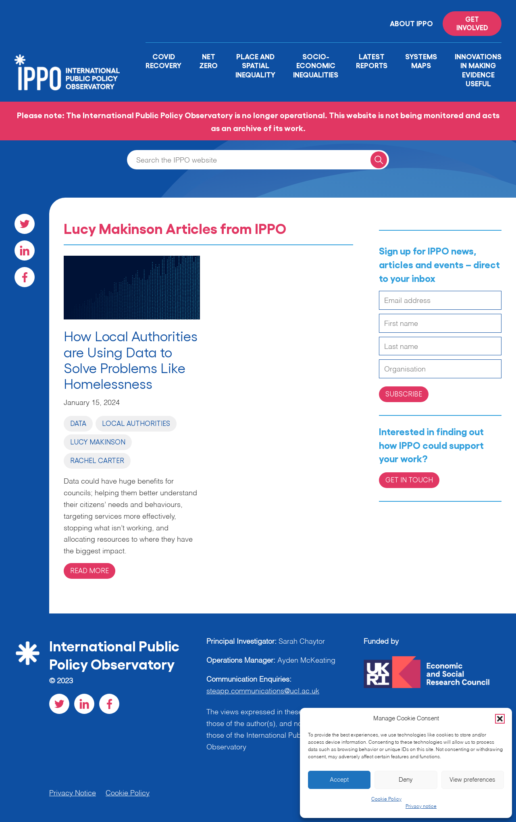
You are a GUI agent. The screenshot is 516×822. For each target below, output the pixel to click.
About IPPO (411, 23)
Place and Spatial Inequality (255, 65)
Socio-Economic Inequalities (315, 65)
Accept (339, 780)
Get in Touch (409, 480)
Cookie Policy (386, 799)
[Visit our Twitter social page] (25, 224)
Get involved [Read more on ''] (472, 23)
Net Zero (208, 61)
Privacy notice (421, 806)
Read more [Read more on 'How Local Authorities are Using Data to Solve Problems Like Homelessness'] (89, 570)
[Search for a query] (378, 159)
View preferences (472, 780)
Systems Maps (421, 61)
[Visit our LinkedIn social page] (25, 250)
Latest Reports (371, 61)
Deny (406, 780)
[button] (500, 719)
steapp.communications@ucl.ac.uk (262, 691)
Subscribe (403, 394)
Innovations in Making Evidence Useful (478, 70)
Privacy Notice (72, 793)
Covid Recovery (163, 61)
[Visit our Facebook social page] (25, 277)
